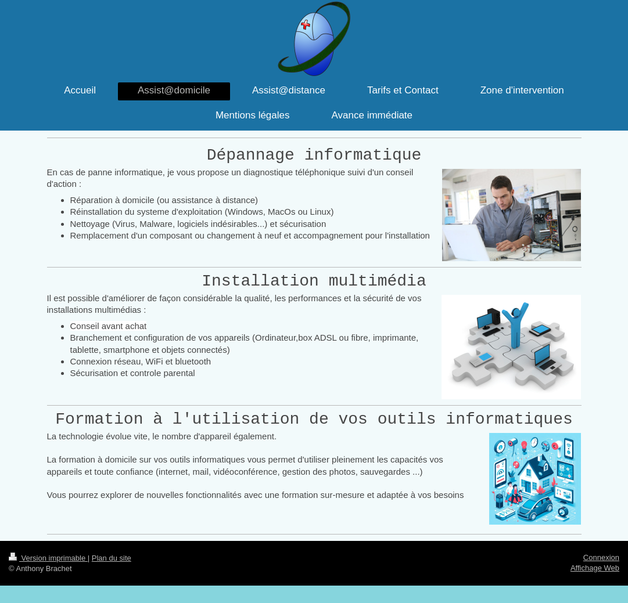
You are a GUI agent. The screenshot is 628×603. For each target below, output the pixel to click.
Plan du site (111, 558)
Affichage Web (594, 568)
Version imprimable (48, 558)
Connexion (601, 557)
